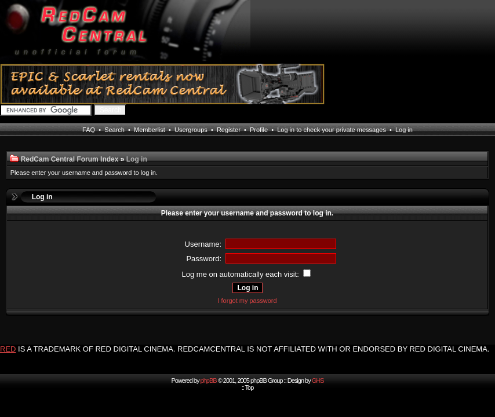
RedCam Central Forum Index (70, 159)
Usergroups (191, 129)
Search (114, 129)
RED (8, 349)
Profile (259, 129)
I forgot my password (246, 300)
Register (229, 129)
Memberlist (149, 129)
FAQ (88, 129)
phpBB (209, 380)
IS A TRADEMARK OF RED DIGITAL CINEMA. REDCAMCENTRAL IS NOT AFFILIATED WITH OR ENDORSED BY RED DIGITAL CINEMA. (253, 349)
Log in (404, 129)
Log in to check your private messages (331, 129)
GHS (318, 380)
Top (249, 387)
